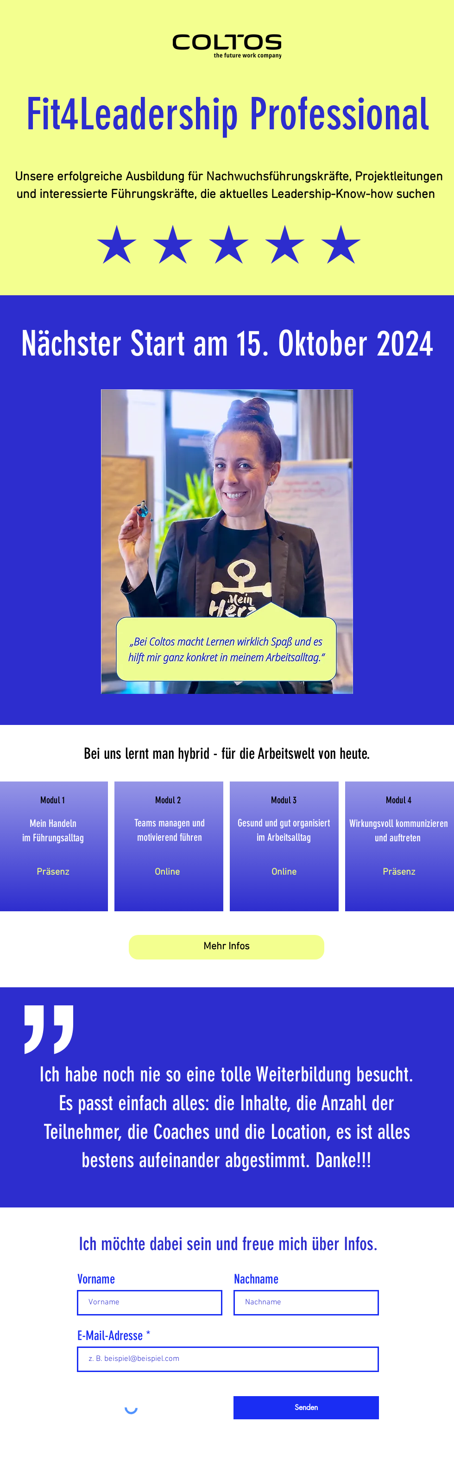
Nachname (256, 1279)
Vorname (96, 1279)
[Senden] (306, 1407)
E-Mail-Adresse (110, 1335)
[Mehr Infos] (226, 947)
